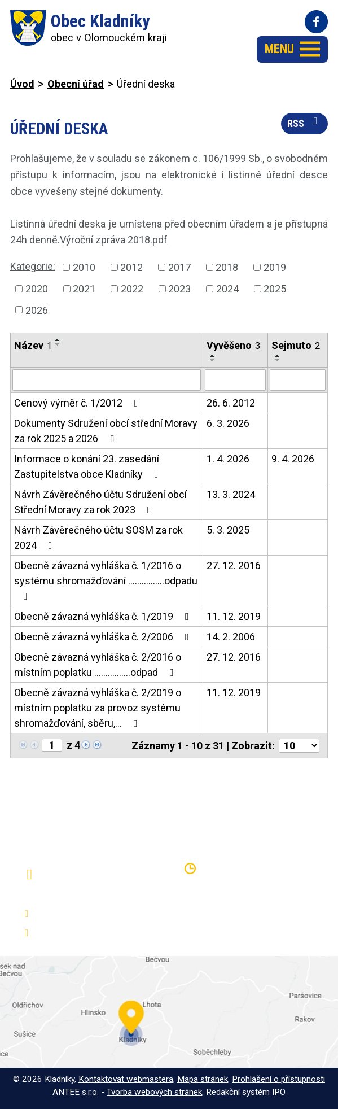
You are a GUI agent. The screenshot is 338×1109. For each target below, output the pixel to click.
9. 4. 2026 (292, 459)
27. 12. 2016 (234, 565)
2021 (84, 289)
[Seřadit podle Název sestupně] (58, 344)
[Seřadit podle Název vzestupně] (58, 340)
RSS (304, 122)
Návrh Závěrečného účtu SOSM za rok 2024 (98, 537)
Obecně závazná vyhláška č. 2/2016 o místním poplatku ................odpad (97, 664)
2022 (132, 289)
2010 (84, 267)
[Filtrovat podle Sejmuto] (298, 380)
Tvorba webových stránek (154, 1092)
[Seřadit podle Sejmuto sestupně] (277, 360)
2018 (227, 267)
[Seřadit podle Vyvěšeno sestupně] (213, 360)
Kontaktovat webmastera (125, 1079)
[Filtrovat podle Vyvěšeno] (235, 380)
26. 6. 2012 (231, 403)
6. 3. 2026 (228, 423)
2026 (36, 310)
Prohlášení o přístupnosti (278, 1079)
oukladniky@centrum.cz (87, 933)
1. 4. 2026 (228, 459)
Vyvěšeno (233, 345)
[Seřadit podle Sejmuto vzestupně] (277, 355)
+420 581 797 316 (77, 914)
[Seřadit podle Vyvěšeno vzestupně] (213, 355)
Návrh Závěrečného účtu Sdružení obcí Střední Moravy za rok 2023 (100, 502)
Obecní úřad (75, 84)
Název (33, 345)
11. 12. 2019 (234, 616)
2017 (179, 267)
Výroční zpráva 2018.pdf (114, 240)
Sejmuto (295, 345)
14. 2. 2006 (231, 637)
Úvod (22, 84)
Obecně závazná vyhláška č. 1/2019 (104, 616)
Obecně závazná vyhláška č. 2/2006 (104, 637)
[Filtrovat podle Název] (106, 380)
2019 (275, 267)
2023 (179, 289)
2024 (227, 289)
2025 (275, 289)
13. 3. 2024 (231, 494)
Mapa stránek (202, 1079)
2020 (36, 289)
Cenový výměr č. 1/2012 (78, 403)
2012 (131, 267)
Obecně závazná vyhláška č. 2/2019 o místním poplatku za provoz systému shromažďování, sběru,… (97, 708)
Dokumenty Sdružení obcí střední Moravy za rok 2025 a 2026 (105, 430)
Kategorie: (32, 266)
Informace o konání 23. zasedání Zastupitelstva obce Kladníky (88, 466)
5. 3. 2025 (228, 530)
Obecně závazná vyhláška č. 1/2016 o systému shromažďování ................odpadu (105, 580)
